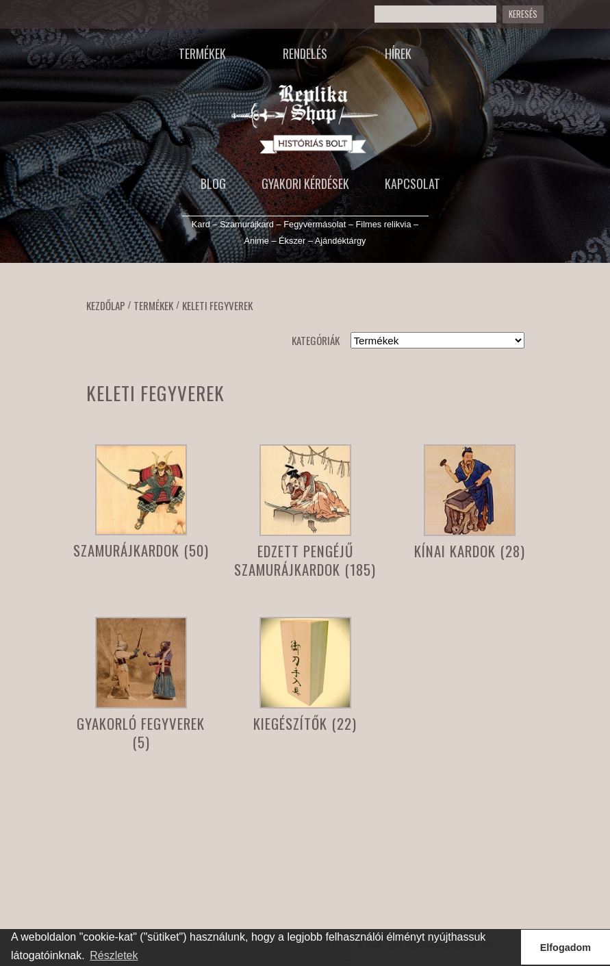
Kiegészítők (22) (305, 723)
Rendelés (305, 53)
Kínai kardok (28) (469, 550)
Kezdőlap (105, 305)
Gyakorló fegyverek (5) (141, 732)
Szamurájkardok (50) (141, 550)
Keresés (523, 14)
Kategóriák (316, 340)
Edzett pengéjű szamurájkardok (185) (305, 560)
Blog (213, 183)
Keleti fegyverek (217, 305)
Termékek (202, 53)
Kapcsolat (412, 183)
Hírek (398, 53)
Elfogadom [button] (565, 947)
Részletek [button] (114, 955)
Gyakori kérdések (305, 183)
